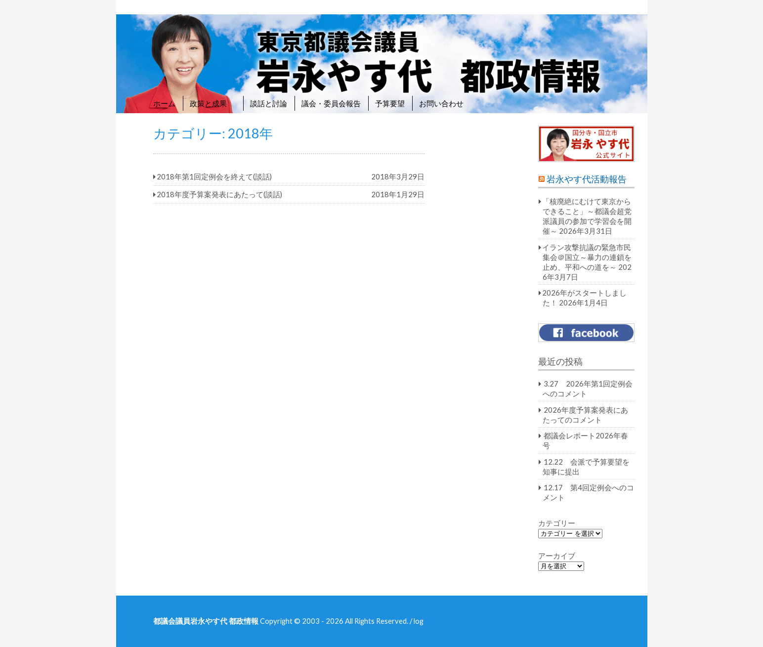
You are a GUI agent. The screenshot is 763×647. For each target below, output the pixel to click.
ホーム (164, 103)
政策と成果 (213, 103)
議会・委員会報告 (331, 103)
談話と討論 (268, 103)
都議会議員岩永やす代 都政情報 (205, 620)
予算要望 (390, 103)
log (419, 620)
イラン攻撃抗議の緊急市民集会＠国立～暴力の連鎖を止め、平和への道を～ (587, 257)
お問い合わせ (441, 103)
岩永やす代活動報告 (587, 179)
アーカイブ (556, 555)
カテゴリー (556, 522)
